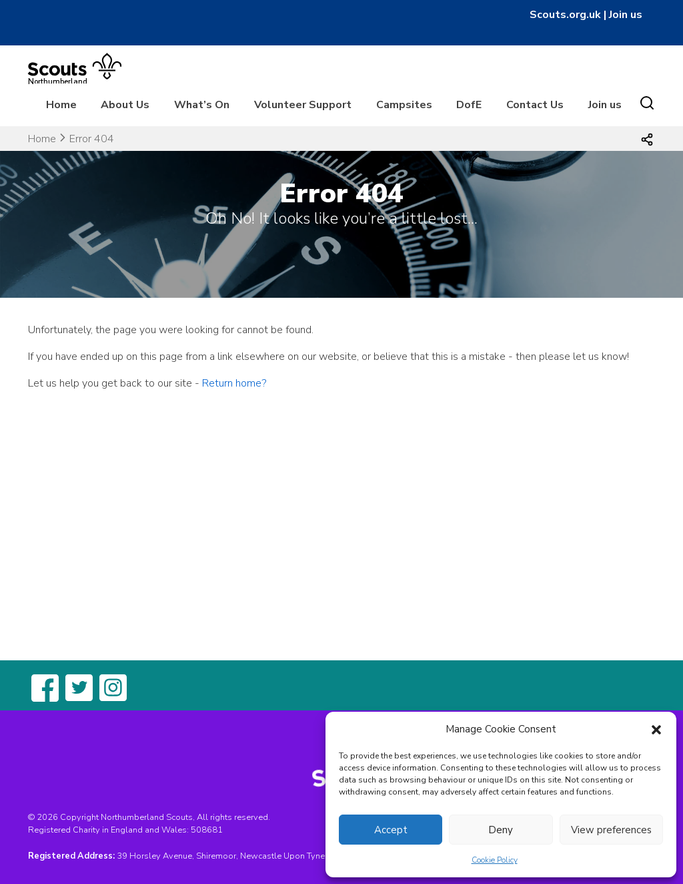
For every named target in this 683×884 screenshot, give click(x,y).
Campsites (404, 104)
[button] (656, 729)
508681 (207, 830)
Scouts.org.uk (565, 14)
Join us (625, 14)
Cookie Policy (495, 860)
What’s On (201, 104)
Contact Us (535, 104)
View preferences (611, 830)
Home (61, 104)
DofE (469, 104)
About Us (125, 104)
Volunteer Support (303, 104)
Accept (391, 830)
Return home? (234, 383)
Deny (500, 830)
